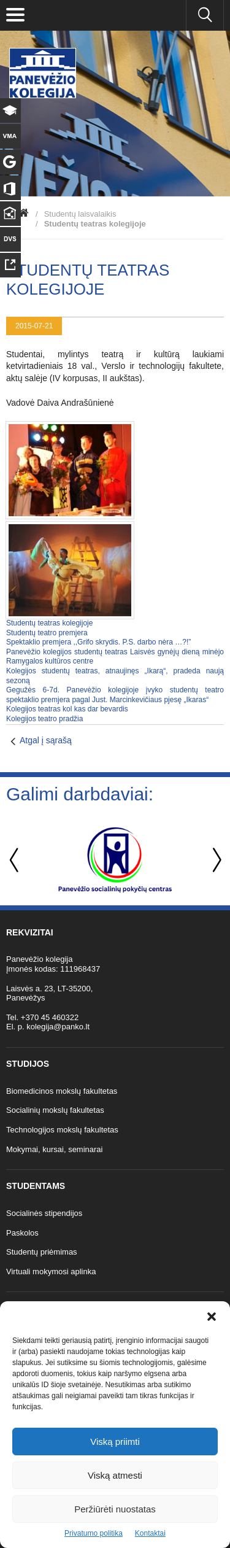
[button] (211, 1316)
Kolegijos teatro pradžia (44, 718)
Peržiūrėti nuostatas (115, 1509)
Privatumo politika (93, 1533)
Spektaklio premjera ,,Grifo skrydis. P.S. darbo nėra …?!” (98, 642)
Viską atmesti (115, 1475)
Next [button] (214, 860)
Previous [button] (15, 860)
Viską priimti (115, 1441)
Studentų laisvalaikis (80, 214)
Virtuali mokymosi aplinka (51, 1271)
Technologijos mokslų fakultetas (62, 1129)
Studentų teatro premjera (47, 633)
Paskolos (22, 1232)
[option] (115, 860)
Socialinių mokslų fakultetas (55, 1110)
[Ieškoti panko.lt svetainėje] (205, 15)
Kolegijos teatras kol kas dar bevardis (67, 709)
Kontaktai (150, 1533)
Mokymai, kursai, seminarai (54, 1149)
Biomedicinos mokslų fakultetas (61, 1091)
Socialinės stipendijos (44, 1213)
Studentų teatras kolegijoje (49, 623)
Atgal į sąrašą (46, 740)
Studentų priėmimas (41, 1251)
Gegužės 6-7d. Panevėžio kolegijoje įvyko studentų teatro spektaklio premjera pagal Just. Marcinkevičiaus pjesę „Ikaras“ (115, 695)
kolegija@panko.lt (58, 1026)
